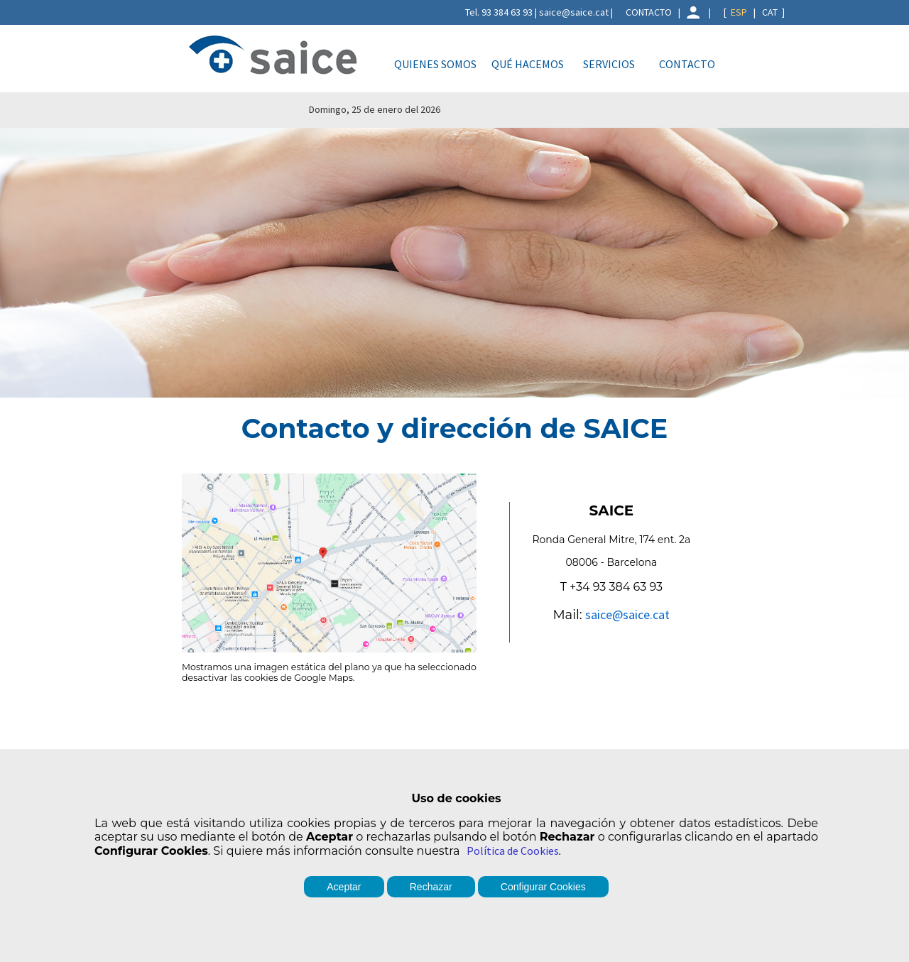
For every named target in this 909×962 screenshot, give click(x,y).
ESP (739, 12)
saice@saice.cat (627, 614)
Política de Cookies (513, 850)
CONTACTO (649, 12)
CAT (770, 12)
